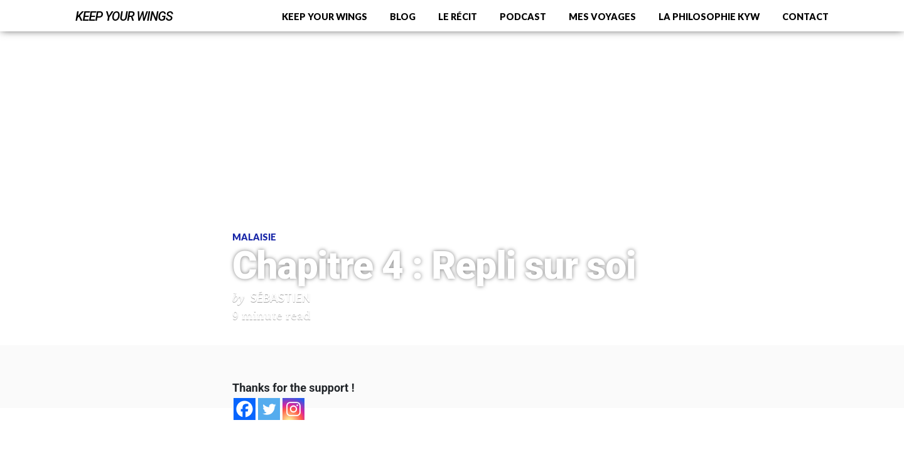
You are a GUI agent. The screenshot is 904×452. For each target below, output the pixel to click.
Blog (403, 16)
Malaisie (254, 237)
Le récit (457, 16)
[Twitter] (269, 409)
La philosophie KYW (709, 16)
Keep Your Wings (124, 16)
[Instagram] (293, 409)
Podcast (523, 16)
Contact (805, 16)
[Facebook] (245, 409)
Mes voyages (602, 16)
